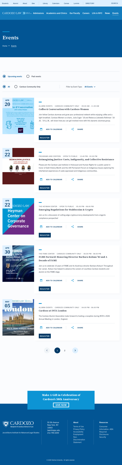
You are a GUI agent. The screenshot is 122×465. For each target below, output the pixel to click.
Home (4, 46)
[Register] (45, 137)
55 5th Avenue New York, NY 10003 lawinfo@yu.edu (53, 426)
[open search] (115, 3)
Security (102, 437)
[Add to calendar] (51, 129)
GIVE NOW (61, 404)
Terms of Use (78, 426)
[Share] (77, 129)
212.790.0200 (53, 433)
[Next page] (75, 350)
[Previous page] (47, 350)
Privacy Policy (78, 429)
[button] (90, 86)
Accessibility (78, 431)
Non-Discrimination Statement (79, 439)
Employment (78, 434)
